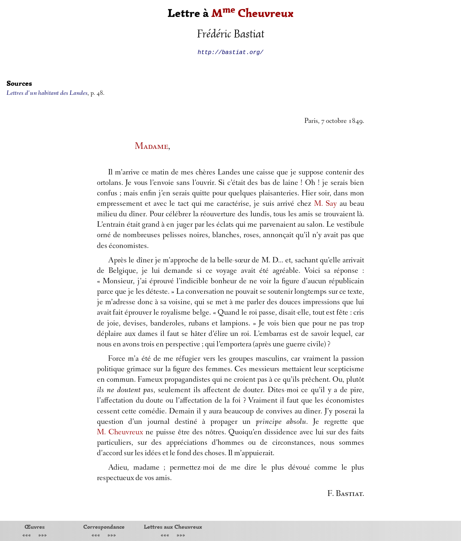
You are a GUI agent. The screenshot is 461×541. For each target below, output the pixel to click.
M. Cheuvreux (120, 433)
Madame (151, 147)
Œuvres (34, 527)
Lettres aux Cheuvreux (173, 527)
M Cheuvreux (252, 13)
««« (26, 535)
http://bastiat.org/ (230, 52)
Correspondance (104, 527)
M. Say (325, 204)
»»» (42, 535)
